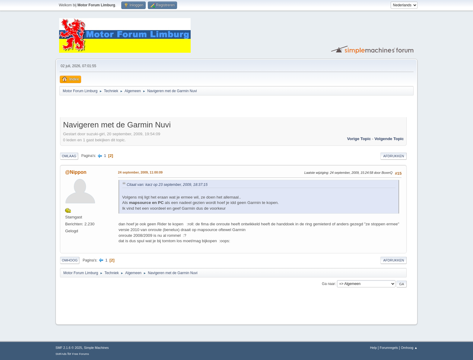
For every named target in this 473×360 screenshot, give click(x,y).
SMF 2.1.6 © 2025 (69, 347)
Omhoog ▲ (409, 347)
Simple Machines (96, 347)
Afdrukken (393, 156)
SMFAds (61, 353)
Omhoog (70, 260)
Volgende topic (389, 138)
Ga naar (328, 284)
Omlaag (69, 156)
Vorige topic (359, 138)
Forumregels (389, 347)
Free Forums (80, 353)
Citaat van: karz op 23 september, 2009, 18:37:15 (167, 185)
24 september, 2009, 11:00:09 (140, 172)
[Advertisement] (130, 107)
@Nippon (76, 172)
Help (373, 347)
